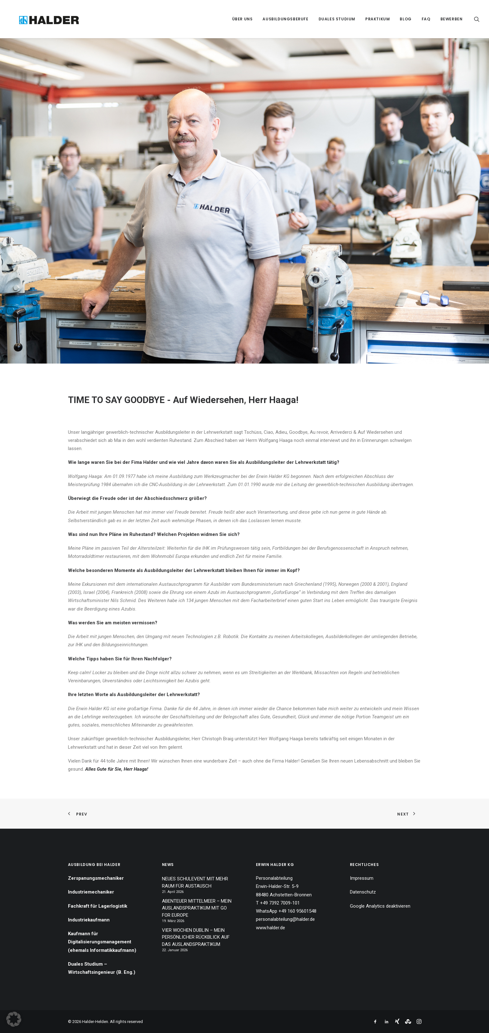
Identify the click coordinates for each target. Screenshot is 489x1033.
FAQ (426, 19)
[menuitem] (242, 19)
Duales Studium (337, 19)
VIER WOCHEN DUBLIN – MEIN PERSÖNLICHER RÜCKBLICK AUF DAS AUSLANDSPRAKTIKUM (196, 937)
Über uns (242, 19)
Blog (405, 19)
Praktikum (377, 19)
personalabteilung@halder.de (285, 919)
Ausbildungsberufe (285, 19)
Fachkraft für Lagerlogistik (97, 906)
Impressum (361, 878)
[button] (477, 19)
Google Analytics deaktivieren (380, 906)
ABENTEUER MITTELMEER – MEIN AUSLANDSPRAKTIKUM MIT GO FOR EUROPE (196, 908)
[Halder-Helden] (41, 18)
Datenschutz (363, 892)
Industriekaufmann (89, 920)
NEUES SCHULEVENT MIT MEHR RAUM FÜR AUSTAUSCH (195, 882)
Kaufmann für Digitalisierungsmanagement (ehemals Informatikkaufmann (101, 942)
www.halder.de (270, 928)
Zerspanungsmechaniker (96, 878)
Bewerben (451, 19)
